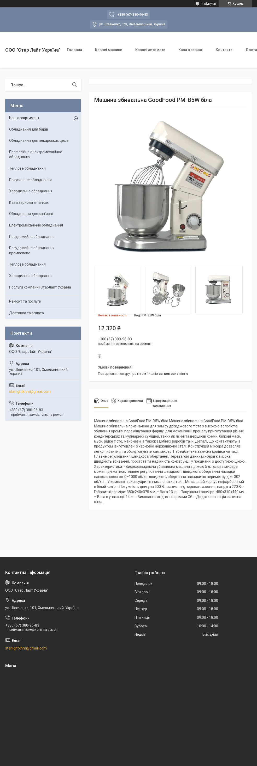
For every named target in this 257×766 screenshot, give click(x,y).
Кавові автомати (150, 50)
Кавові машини (108, 50)
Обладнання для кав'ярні (31, 214)
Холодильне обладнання (30, 191)
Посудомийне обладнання (32, 237)
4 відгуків (209, 3)
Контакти (224, 50)
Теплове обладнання (27, 168)
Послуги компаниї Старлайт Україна (40, 287)
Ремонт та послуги (25, 301)
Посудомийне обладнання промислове (32, 250)
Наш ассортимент (24, 118)
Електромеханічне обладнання (36, 225)
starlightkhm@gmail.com (30, 391)
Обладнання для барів (28, 129)
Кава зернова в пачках (29, 202)
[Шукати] (74, 85)
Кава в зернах (190, 50)
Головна (74, 50)
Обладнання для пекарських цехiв (39, 140)
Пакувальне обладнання (30, 180)
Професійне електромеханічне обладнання (35, 154)
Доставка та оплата (26, 313)
